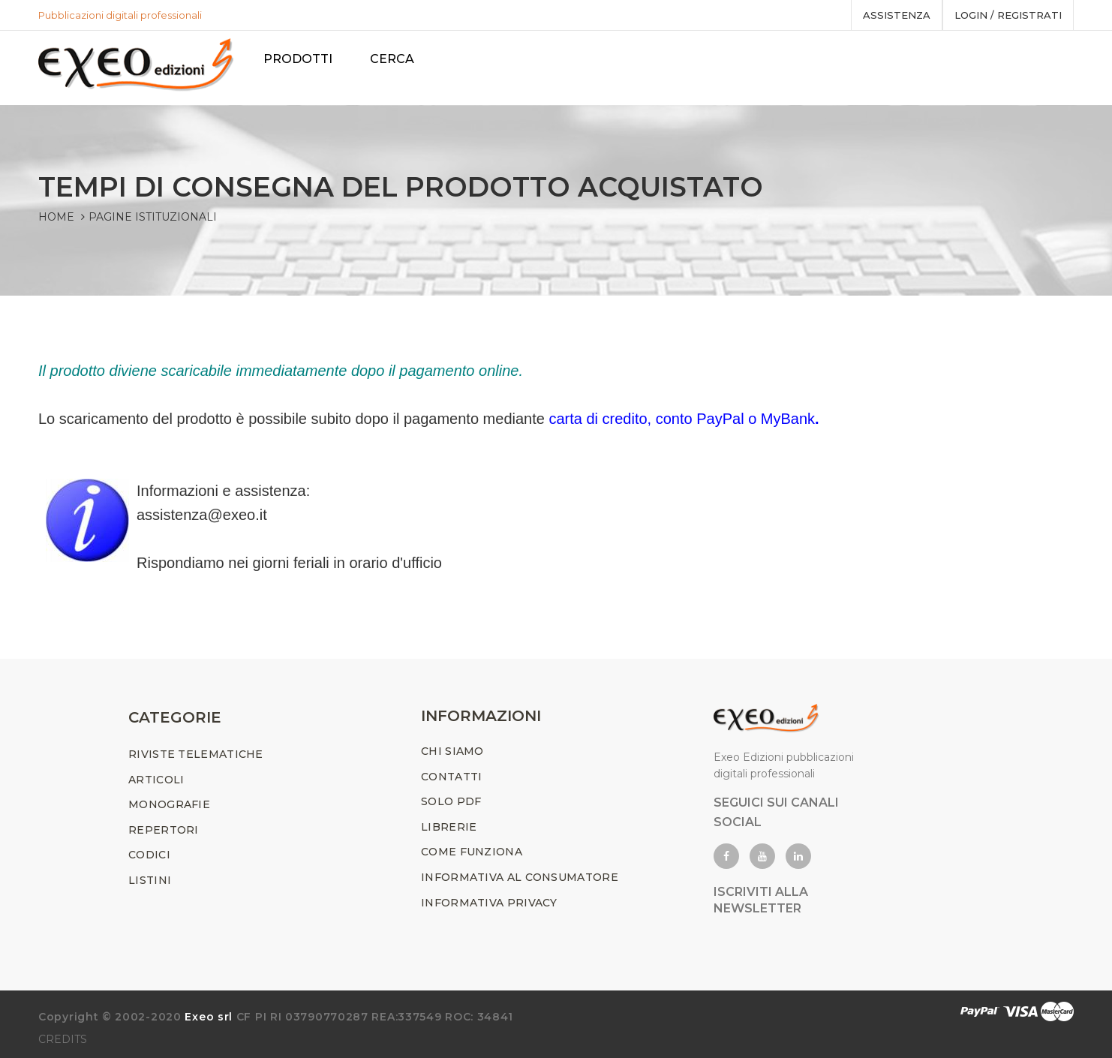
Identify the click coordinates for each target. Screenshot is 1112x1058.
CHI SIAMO (452, 751)
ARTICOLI (156, 779)
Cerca (395, 59)
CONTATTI (451, 776)
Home (56, 217)
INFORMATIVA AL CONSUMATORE (519, 877)
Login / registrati (1008, 15)
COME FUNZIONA (471, 851)
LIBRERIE (448, 827)
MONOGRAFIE (169, 804)
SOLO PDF (451, 801)
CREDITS (62, 1039)
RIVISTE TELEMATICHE (195, 754)
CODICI (149, 854)
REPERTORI (163, 830)
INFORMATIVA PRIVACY (489, 902)
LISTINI (149, 880)
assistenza (896, 15)
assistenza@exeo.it (202, 514)
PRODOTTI (300, 59)
